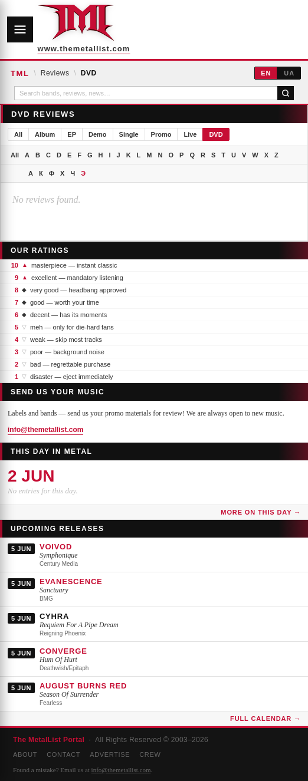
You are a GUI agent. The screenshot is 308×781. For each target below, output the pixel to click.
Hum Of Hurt (58, 659)
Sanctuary (54, 590)
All (18, 134)
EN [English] (266, 73)
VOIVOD (56, 546)
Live (190, 134)
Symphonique (59, 555)
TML (20, 73)
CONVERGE (63, 651)
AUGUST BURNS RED (83, 685)
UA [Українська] (289, 73)
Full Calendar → (265, 718)
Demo (98, 134)
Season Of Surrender (69, 694)
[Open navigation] (20, 29)
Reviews (55, 73)
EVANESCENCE (71, 581)
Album (45, 134)
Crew (149, 754)
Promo (161, 134)
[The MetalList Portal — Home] (76, 29)
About (25, 754)
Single (129, 134)
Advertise (110, 754)
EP (71, 134)
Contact (63, 754)
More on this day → (261, 512)
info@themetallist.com (45, 430)
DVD (215, 134)
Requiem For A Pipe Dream (79, 625)
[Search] (285, 93)
